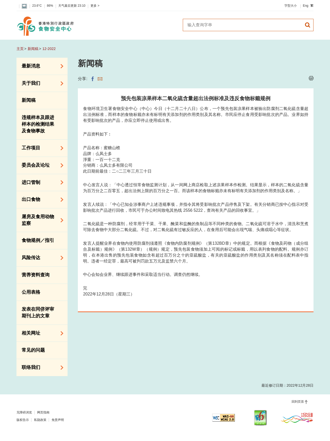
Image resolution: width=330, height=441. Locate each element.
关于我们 (40, 83)
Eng (305, 5)
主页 (20, 49)
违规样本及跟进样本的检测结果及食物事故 (38, 124)
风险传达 (40, 258)
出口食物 (40, 199)
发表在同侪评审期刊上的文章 (38, 312)
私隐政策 (40, 420)
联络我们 (40, 367)
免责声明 (58, 420)
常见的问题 (33, 350)
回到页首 (298, 401)
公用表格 (31, 292)
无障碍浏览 (24, 412)
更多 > (94, 5)
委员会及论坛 (40, 165)
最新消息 (40, 66)
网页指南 (43, 412)
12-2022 (48, 49)
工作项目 (40, 148)
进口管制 (40, 182)
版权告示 (22, 420)
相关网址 (40, 333)
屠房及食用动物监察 (40, 220)
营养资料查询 (36, 274)
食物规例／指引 (38, 240)
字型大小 (290, 5)
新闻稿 (33, 49)
